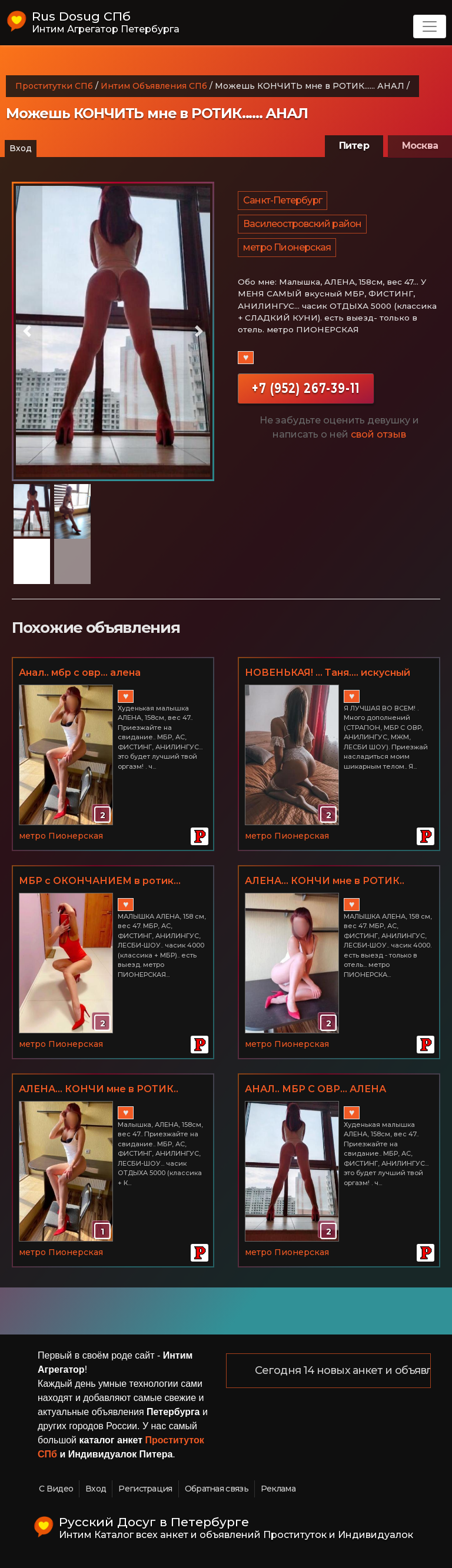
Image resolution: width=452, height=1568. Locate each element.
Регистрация (145, 1488)
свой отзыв (378, 434)
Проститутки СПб (54, 86)
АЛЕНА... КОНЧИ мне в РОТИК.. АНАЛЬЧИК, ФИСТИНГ (324, 881)
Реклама (278, 1488)
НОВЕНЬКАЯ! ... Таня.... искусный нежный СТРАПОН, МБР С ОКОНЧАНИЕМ (327, 673)
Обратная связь (216, 1488)
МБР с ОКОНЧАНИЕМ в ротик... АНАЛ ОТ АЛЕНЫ (100, 881)
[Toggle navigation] (429, 26)
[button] (27, 331)
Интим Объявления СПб (154, 86)
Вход (20, 148)
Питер (354, 145)
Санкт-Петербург (282, 200)
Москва (420, 145)
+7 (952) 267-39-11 (306, 387)
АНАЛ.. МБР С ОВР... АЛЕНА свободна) (315, 1089)
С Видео (56, 1488)
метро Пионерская (287, 247)
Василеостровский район (302, 223)
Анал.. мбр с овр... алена (80, 672)
